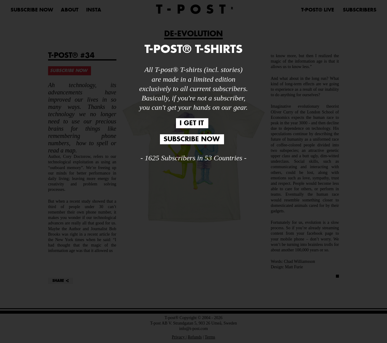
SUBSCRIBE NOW (192, 139)
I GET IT (192, 123)
